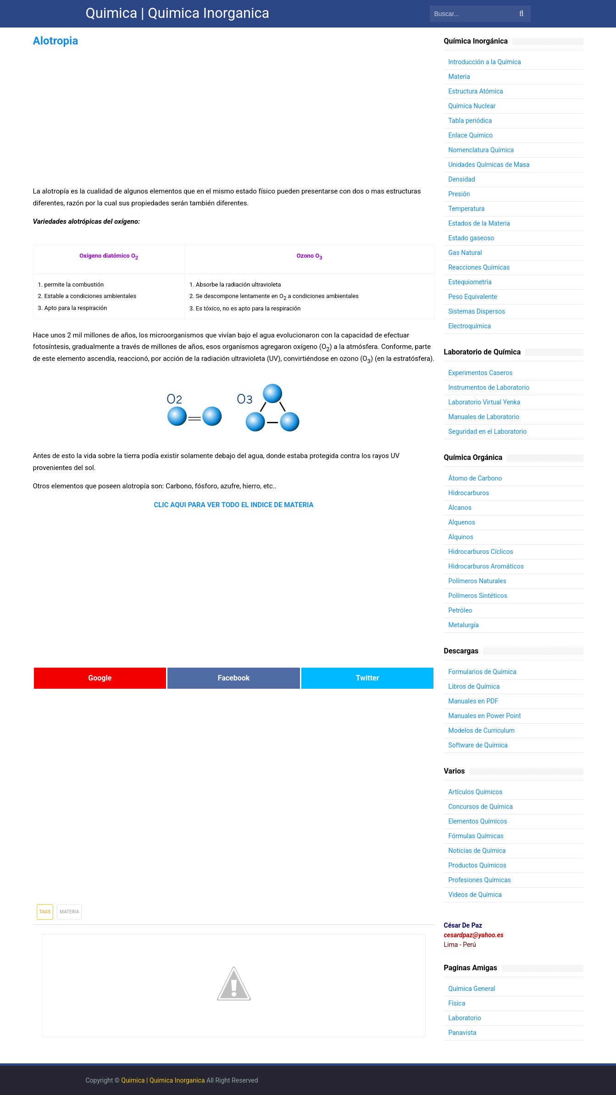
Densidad (462, 179)
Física (457, 1003)
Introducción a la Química (485, 62)
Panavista (463, 1032)
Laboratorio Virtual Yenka (485, 402)
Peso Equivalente (473, 296)
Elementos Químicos (478, 821)
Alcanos (460, 507)
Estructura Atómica (476, 91)
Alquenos (462, 522)
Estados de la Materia (480, 223)
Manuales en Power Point (485, 715)
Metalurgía (464, 625)
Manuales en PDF (474, 701)
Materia (69, 911)
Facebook (234, 678)
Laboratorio (465, 1018)
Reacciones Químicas (479, 267)
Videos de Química (475, 894)
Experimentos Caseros (481, 372)
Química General (472, 988)
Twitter (367, 678)
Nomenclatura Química (481, 150)
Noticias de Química (477, 850)
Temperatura (467, 208)
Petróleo (460, 610)
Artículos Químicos (476, 792)
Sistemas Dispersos (477, 311)
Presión (459, 194)
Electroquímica (470, 326)
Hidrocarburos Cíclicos (481, 551)
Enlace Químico (471, 135)
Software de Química (478, 745)
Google (99, 678)
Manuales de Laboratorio (484, 416)
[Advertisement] (234, 113)
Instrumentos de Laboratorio (489, 387)
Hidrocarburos (469, 493)
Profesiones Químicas (480, 880)
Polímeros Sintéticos (478, 595)
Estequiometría (470, 282)
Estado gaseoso (471, 238)
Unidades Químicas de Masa (489, 164)
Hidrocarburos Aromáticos (486, 566)
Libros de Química (474, 686)
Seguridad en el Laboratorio (488, 431)
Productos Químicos (478, 865)
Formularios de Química (482, 671)
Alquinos (461, 537)
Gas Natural (465, 252)
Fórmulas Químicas (476, 836)
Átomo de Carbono (475, 478)
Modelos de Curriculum (482, 730)
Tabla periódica (470, 120)
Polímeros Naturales (478, 581)
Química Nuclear (472, 106)
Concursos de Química (481, 806)
